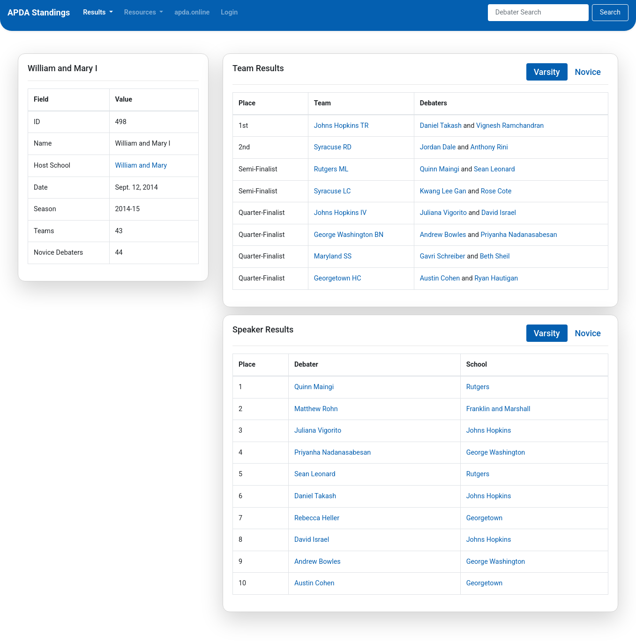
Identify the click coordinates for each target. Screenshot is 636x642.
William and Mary (141, 166)
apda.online (192, 12)
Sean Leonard (494, 169)
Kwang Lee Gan (443, 191)
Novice (588, 72)
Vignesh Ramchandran (510, 126)
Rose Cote (496, 191)
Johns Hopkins (488, 431)
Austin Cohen (440, 278)
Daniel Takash (441, 126)
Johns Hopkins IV (340, 213)
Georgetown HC (337, 278)
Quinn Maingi (439, 169)
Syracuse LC (332, 191)
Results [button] (95, 12)
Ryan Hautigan (496, 278)
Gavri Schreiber (442, 256)
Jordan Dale (438, 147)
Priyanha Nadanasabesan (519, 235)
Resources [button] (141, 12)
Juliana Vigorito (443, 213)
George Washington (495, 453)
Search (610, 12)
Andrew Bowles (443, 235)
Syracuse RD (333, 147)
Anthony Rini (489, 147)
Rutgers (478, 387)
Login (229, 12)
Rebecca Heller (316, 518)
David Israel (498, 213)
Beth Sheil (495, 256)
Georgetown (484, 518)
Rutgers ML (331, 169)
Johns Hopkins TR (341, 126)
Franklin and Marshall (498, 409)
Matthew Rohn (316, 409)
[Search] (538, 12)
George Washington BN (348, 235)
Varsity (547, 72)
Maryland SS (333, 256)
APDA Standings (38, 12)
